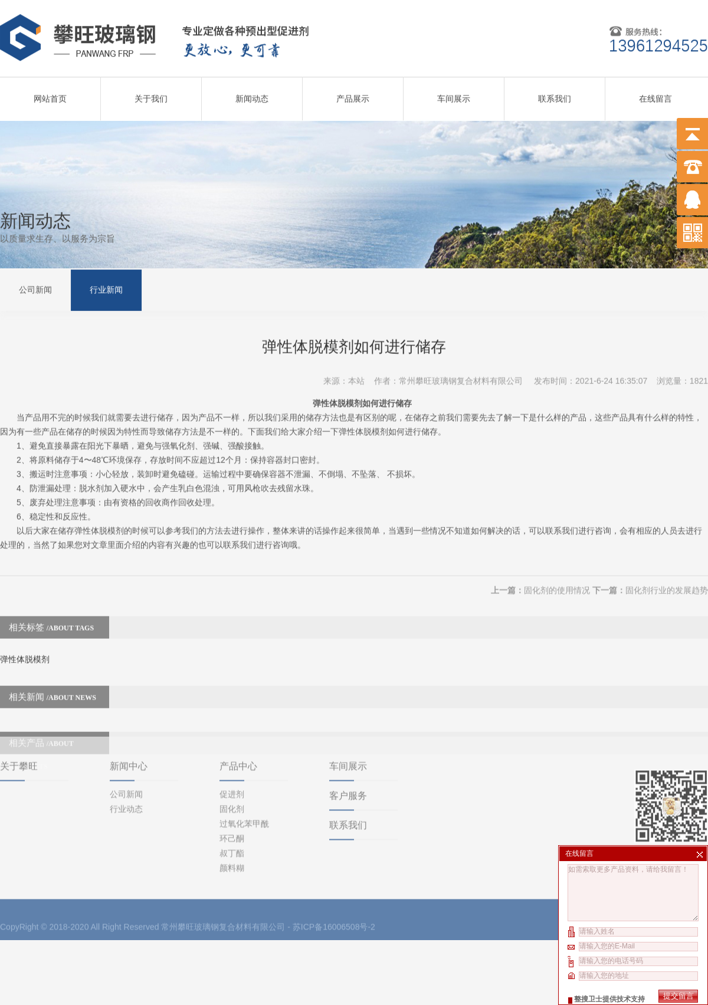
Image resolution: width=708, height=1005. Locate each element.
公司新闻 (35, 288)
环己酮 (231, 797)
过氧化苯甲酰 (244, 782)
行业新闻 (106, 288)
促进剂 (231, 752)
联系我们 (554, 95)
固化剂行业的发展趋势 (666, 575)
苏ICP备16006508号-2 (334, 885)
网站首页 (50, 95)
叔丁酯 (231, 811)
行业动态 (126, 767)
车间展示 (453, 95)
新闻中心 (129, 725)
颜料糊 (231, 826)
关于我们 (151, 95)
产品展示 (352, 95)
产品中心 (238, 725)
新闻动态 (251, 95)
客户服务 (348, 754)
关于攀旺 (19, 725)
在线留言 (655, 95)
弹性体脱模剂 (25, 644)
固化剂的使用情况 (557, 575)
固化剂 (231, 767)
